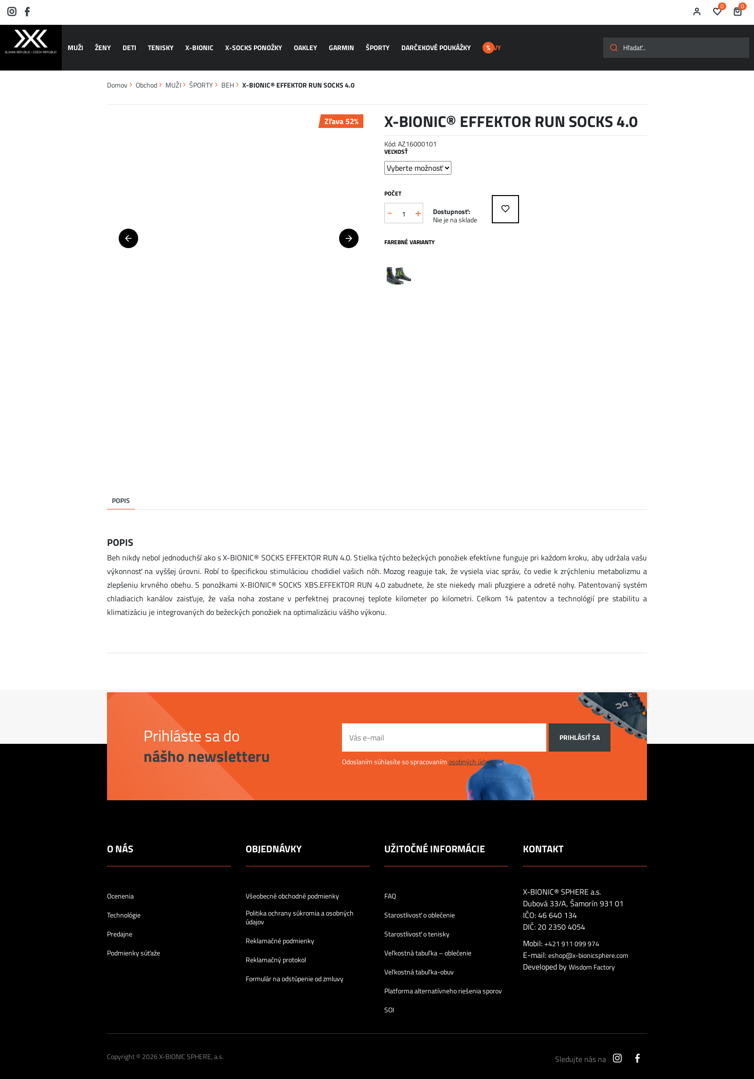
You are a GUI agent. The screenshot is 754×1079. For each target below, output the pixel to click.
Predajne (119, 923)
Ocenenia (120, 885)
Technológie (124, 904)
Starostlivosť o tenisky (416, 923)
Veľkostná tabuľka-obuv (419, 961)
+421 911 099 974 (571, 933)
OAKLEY (297, 43)
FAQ (390, 885)
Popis (121, 490)
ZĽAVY (492, 43)
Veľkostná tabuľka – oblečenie (427, 942)
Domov (117, 75)
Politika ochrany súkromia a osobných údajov (300, 907)
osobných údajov (472, 751)
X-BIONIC (195, 43)
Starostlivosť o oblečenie (419, 904)
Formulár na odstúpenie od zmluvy (294, 968)
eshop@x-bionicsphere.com (588, 945)
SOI (389, 999)
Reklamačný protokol (276, 949)
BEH (227, 75)
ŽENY (105, 43)
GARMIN (331, 43)
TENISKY (159, 43)
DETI (129, 43)
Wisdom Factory (592, 957)
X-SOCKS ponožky (247, 43)
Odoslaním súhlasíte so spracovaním (419, 751)
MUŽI (79, 43)
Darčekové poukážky (422, 43)
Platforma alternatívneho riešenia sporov (443, 980)
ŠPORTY (366, 43)
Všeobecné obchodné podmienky (292, 885)
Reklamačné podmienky (280, 930)
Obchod (146, 75)
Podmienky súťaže (133, 942)
